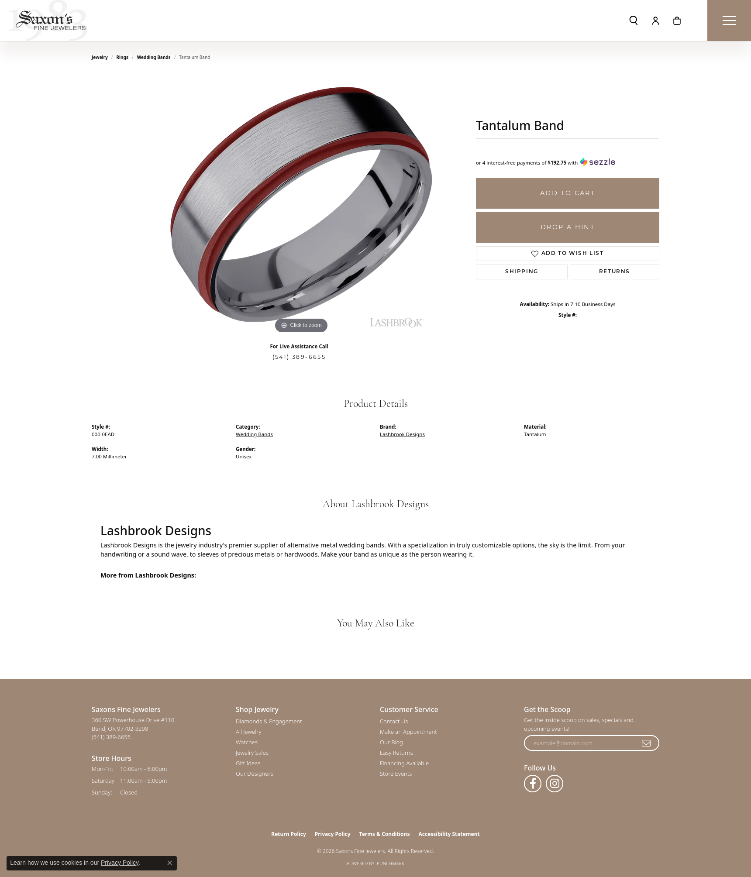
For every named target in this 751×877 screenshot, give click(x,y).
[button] (633, 20)
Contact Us (394, 721)
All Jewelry (248, 732)
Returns (614, 272)
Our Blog (391, 742)
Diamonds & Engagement (269, 721)
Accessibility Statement (448, 834)
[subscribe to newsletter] (646, 743)
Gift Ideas (248, 763)
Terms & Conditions (384, 834)
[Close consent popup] (169, 863)
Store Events (396, 773)
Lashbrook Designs (402, 434)
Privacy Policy (333, 834)
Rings (122, 57)
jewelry (100, 57)
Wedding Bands (154, 57)
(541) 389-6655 (299, 357)
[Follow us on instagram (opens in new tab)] (554, 783)
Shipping (521, 272)
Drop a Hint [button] (568, 227)
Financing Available (404, 763)
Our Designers (254, 773)
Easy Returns (396, 753)
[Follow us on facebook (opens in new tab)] (532, 783)
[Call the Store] (111, 737)
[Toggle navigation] (729, 20)
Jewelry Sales (252, 753)
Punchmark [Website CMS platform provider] (390, 863)
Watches (247, 742)
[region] (301, 205)
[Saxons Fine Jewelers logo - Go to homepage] (48, 20)
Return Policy (288, 834)
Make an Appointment (408, 732)
